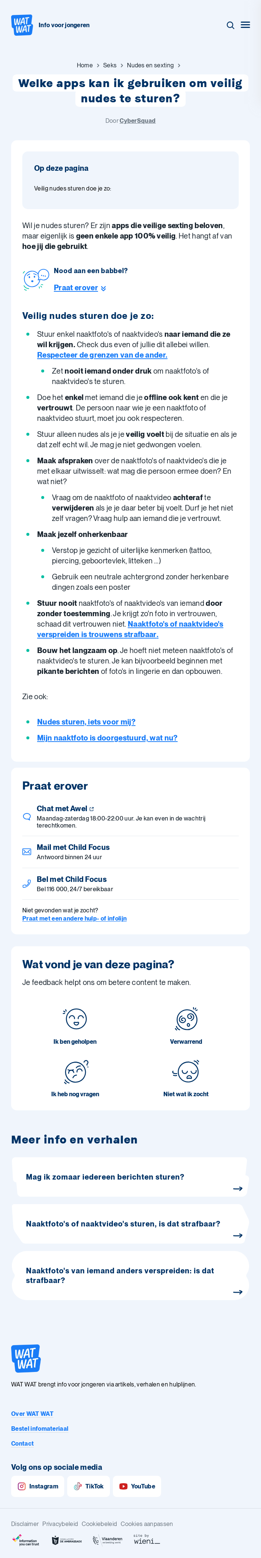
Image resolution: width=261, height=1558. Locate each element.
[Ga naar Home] (85, 65)
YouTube (137, 1486)
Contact (22, 1443)
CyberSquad (138, 120)
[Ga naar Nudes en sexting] (150, 65)
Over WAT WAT (32, 1413)
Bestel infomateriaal (39, 1428)
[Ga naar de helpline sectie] (91, 287)
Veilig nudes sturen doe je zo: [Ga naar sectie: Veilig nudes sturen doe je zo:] (72, 188)
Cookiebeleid (99, 1523)
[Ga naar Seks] (110, 65)
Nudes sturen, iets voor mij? (86, 721)
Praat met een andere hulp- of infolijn (74, 918)
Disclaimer (25, 1523)
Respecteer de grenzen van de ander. (102, 355)
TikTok (88, 1486)
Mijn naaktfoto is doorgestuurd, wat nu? (107, 737)
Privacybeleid (60, 1523)
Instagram (37, 1486)
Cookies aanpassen (147, 1523)
